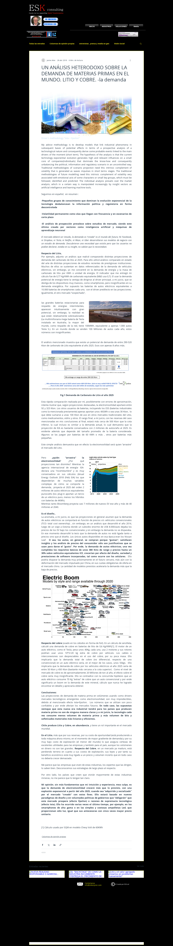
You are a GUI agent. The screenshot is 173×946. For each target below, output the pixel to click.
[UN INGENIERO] (50, 19)
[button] (141, 43)
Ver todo (140, 866)
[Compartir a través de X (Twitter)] (48, 845)
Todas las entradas (37, 44)
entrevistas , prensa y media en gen (94, 44)
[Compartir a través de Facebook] (42, 845)
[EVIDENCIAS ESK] (50, 24)
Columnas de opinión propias (62, 44)
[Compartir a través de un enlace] (60, 845)
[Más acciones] (130, 60)
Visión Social (119, 44)
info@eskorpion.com (93, 885)
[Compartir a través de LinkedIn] (54, 845)
